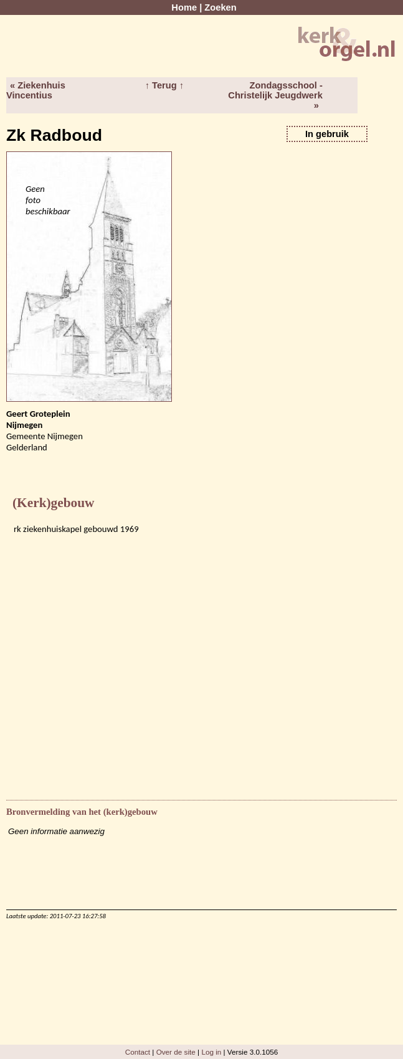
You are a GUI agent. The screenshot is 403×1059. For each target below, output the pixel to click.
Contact (137, 1052)
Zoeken (220, 7)
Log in (211, 1052)
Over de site (176, 1052)
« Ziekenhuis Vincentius (35, 90)
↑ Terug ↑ (164, 85)
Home (184, 7)
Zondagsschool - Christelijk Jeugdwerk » (275, 95)
